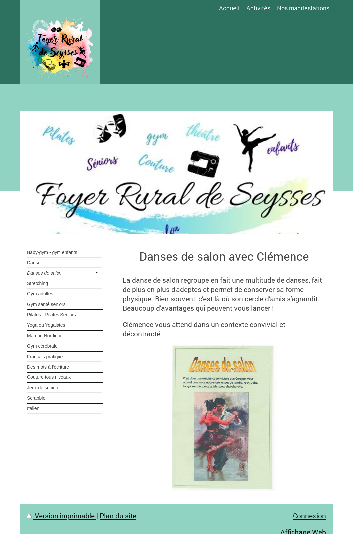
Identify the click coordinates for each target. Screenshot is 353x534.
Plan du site (118, 515)
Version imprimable (61, 515)
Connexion (309, 515)
